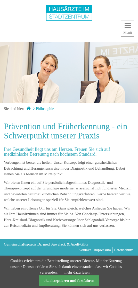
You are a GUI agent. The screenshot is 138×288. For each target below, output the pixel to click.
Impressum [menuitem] (102, 250)
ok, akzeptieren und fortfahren (69, 280)
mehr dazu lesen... (78, 272)
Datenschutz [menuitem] (123, 250)
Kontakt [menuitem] (84, 250)
